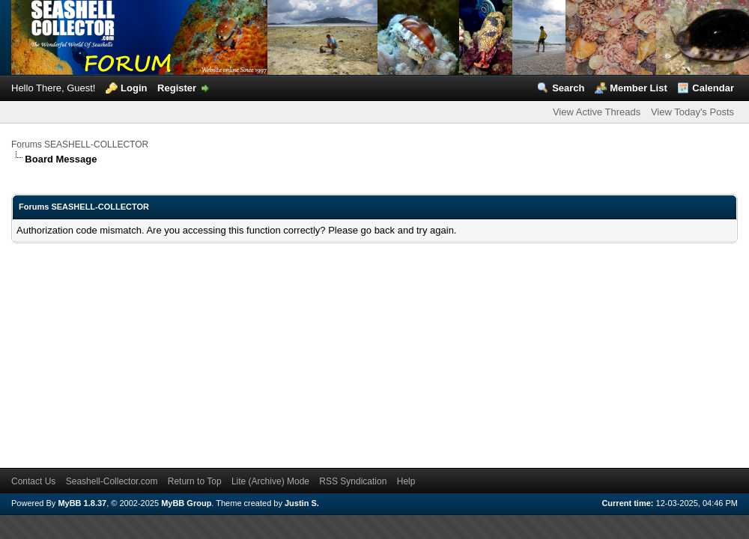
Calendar (713, 88)
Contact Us (33, 481)
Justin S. (302, 503)
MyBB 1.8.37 (82, 503)
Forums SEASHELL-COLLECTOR (79, 144)
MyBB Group (186, 503)
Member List (638, 88)
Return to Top (195, 481)
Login (134, 88)
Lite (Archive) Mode (270, 481)
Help (406, 481)
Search (568, 88)
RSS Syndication (352, 481)
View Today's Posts (692, 112)
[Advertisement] (233, 348)
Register (176, 88)
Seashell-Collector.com (112, 481)
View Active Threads (596, 112)
